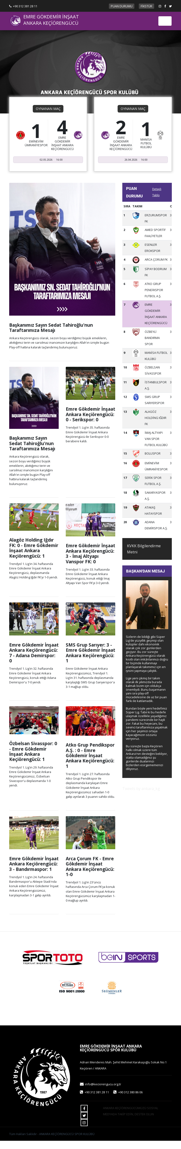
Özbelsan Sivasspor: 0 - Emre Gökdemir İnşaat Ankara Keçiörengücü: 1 (33, 751)
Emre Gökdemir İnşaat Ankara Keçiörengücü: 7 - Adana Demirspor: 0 (34, 653)
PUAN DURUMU (121, 6)
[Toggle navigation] (165, 21)
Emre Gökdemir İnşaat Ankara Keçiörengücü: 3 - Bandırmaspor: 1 (34, 863)
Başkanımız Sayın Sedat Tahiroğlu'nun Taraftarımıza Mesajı (51, 327)
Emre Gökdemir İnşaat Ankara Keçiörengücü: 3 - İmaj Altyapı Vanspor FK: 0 (90, 553)
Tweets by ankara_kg (141, 788)
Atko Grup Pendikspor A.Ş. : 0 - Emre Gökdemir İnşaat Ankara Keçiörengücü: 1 (90, 755)
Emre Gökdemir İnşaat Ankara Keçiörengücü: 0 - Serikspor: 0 (90, 414)
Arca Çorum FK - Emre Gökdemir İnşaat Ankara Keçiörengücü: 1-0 (90, 866)
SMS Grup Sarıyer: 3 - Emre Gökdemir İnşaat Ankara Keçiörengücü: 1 (90, 653)
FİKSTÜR (146, 6)
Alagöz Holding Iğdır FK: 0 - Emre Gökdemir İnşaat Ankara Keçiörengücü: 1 (33, 548)
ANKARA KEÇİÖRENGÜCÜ (50, 23)
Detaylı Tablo (156, 192)
